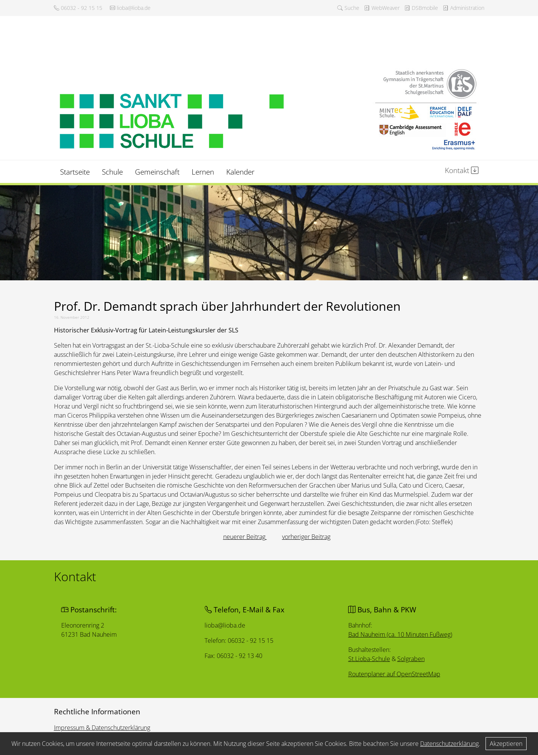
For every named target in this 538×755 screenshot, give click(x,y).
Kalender (240, 172)
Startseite (75, 172)
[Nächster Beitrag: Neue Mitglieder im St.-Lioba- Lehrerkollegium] (306, 536)
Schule (112, 172)
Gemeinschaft (157, 172)
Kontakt (462, 170)
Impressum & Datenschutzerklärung (102, 727)
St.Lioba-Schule (369, 659)
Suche (348, 7)
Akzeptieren (506, 743)
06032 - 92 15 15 (78, 7)
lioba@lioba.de (130, 7)
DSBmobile (421, 7)
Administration (463, 7)
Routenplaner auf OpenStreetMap (395, 674)
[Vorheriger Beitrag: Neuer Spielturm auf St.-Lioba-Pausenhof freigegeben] (245, 536)
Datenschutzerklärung (449, 743)
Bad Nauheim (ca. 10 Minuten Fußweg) (401, 634)
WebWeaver (382, 7)
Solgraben (412, 659)
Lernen (203, 172)
